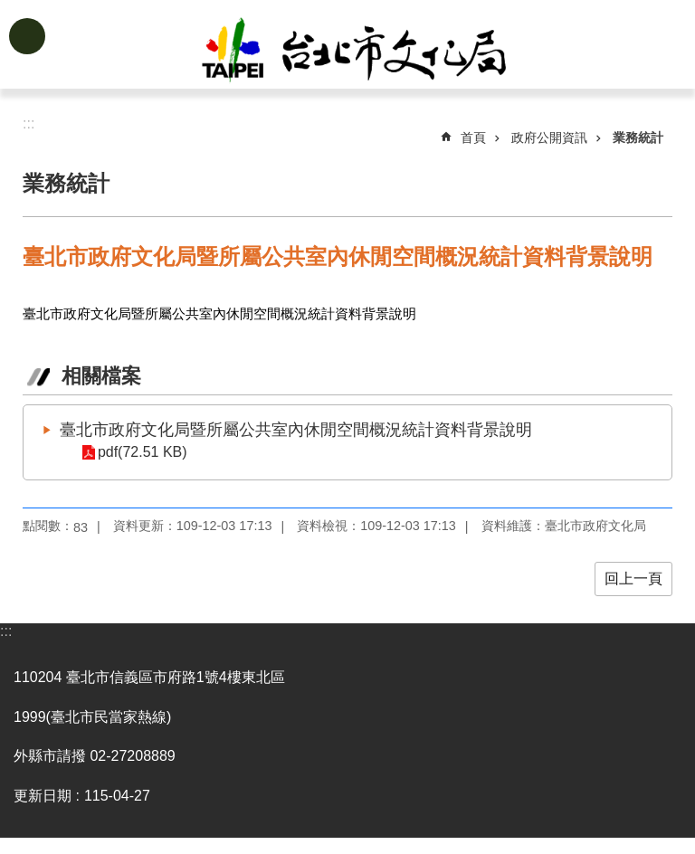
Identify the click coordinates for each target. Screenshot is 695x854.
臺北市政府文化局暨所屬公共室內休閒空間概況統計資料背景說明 (296, 430)
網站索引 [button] (27, 36)
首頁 (473, 137)
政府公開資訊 (549, 137)
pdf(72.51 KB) (141, 452)
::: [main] (28, 123)
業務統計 (638, 137)
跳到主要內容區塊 (9, 9)
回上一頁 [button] (633, 578)
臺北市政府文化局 (376, 52)
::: (6, 631)
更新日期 (42, 795)
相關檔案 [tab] (101, 376)
